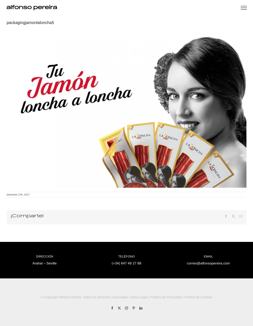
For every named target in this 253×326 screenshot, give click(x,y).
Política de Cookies (198, 297)
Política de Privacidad (166, 297)
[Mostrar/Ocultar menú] (243, 8)
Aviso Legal (139, 297)
